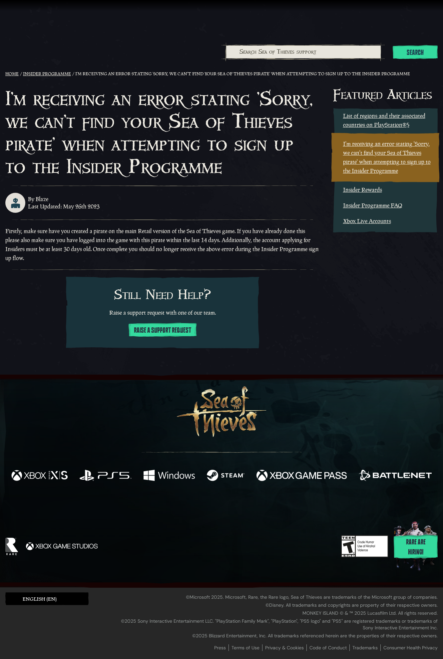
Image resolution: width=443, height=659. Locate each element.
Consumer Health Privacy (410, 648)
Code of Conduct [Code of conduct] (328, 648)
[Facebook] (155, 503)
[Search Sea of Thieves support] (303, 52)
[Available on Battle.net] (395, 476)
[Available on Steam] (225, 476)
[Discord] (248, 505)
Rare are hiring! (416, 547)
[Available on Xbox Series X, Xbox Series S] (39, 476)
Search (415, 53)
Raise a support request (162, 330)
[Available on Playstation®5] (105, 476)
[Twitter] (172, 503)
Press (220, 648)
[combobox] (303, 52)
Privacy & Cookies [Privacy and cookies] (284, 648)
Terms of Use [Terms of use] (245, 648)
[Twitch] (192, 504)
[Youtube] (220, 504)
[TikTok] (267, 504)
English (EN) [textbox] (40, 599)
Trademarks (365, 648)
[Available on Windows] (169, 476)
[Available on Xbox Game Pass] (301, 476)
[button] (47, 598)
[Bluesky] (285, 505)
